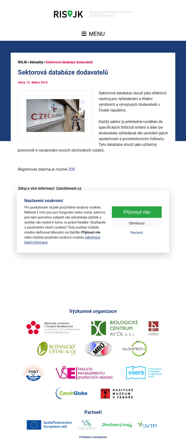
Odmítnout (137, 223)
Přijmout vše (137, 212)
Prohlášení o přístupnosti (93, 437)
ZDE (71, 169)
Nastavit (137, 233)
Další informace (36, 242)
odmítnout (92, 237)
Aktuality (36, 62)
